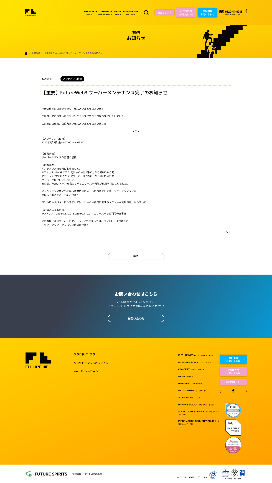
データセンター (192, 391)
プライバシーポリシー (196, 405)
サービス (89, 13)
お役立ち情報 (130, 13)
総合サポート (165, 12)
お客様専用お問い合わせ (186, 12)
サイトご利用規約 (93, 473)
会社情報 (76, 473)
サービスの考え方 (191, 369)
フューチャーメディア (104, 13)
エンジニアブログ (195, 362)
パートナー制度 (190, 383)
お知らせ (117, 13)
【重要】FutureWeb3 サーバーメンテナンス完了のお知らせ (73, 53)
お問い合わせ (136, 318)
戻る (136, 256)
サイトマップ (189, 398)
